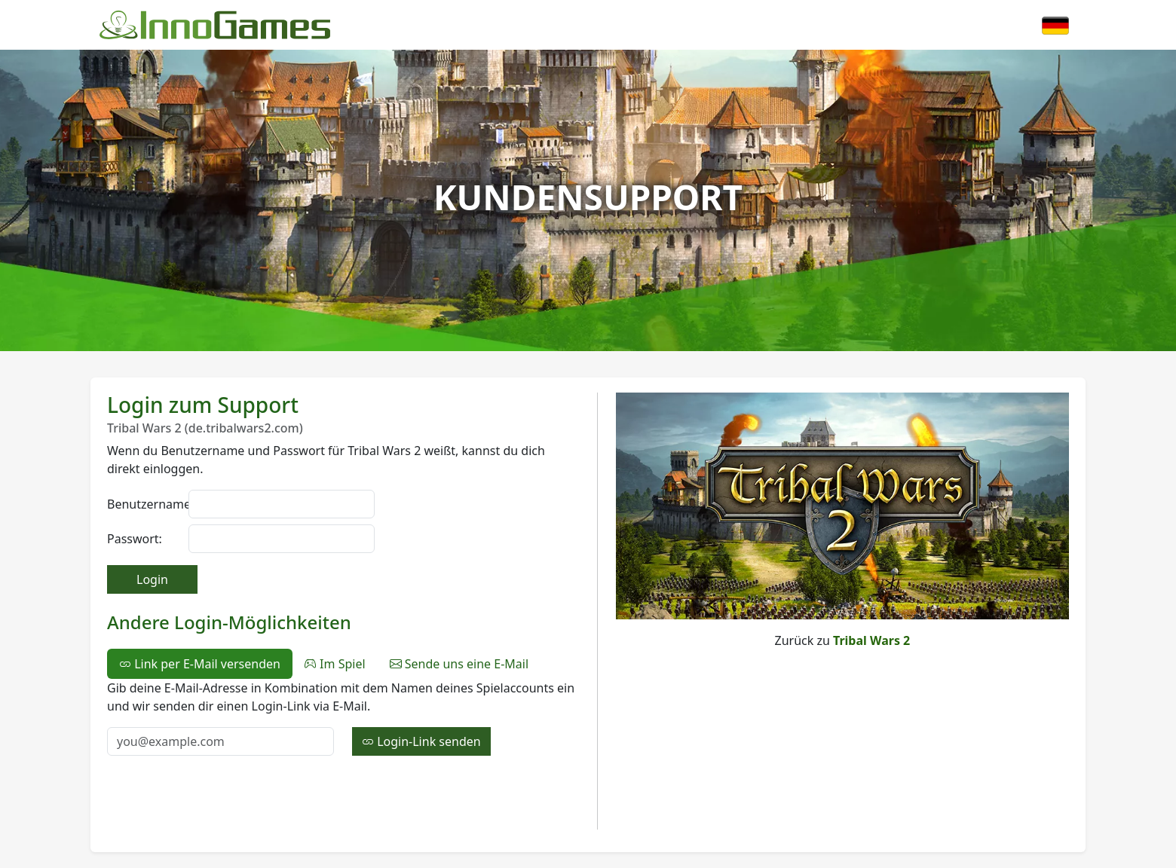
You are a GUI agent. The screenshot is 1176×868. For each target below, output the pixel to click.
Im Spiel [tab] (335, 664)
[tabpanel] (343, 717)
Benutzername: (143, 504)
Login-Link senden (421, 741)
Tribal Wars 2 (871, 640)
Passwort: (134, 538)
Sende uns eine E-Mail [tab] (459, 664)
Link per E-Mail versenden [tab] (199, 664)
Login (152, 579)
